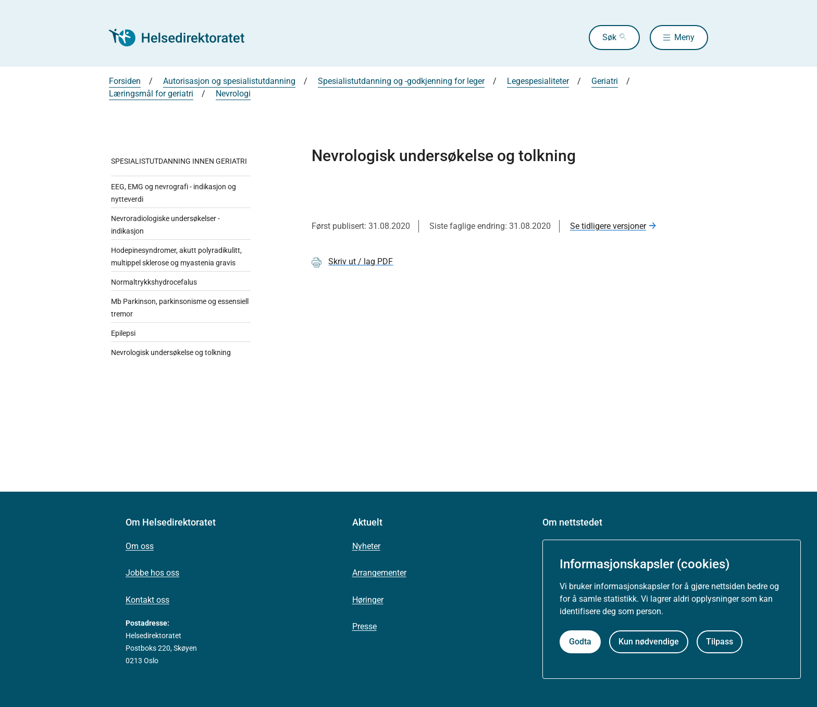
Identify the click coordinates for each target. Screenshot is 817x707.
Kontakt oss (147, 600)
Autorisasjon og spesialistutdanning (229, 81)
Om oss (140, 546)
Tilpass (719, 642)
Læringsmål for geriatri (151, 94)
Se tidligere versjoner (608, 226)
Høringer (367, 600)
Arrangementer (379, 573)
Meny (684, 37)
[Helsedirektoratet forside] (184, 37)
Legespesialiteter (538, 81)
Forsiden (125, 81)
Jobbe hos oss (152, 573)
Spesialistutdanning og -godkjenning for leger (401, 81)
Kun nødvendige (648, 642)
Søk (609, 37)
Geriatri (604, 81)
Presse (364, 626)
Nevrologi (233, 94)
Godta (580, 642)
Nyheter (366, 546)
